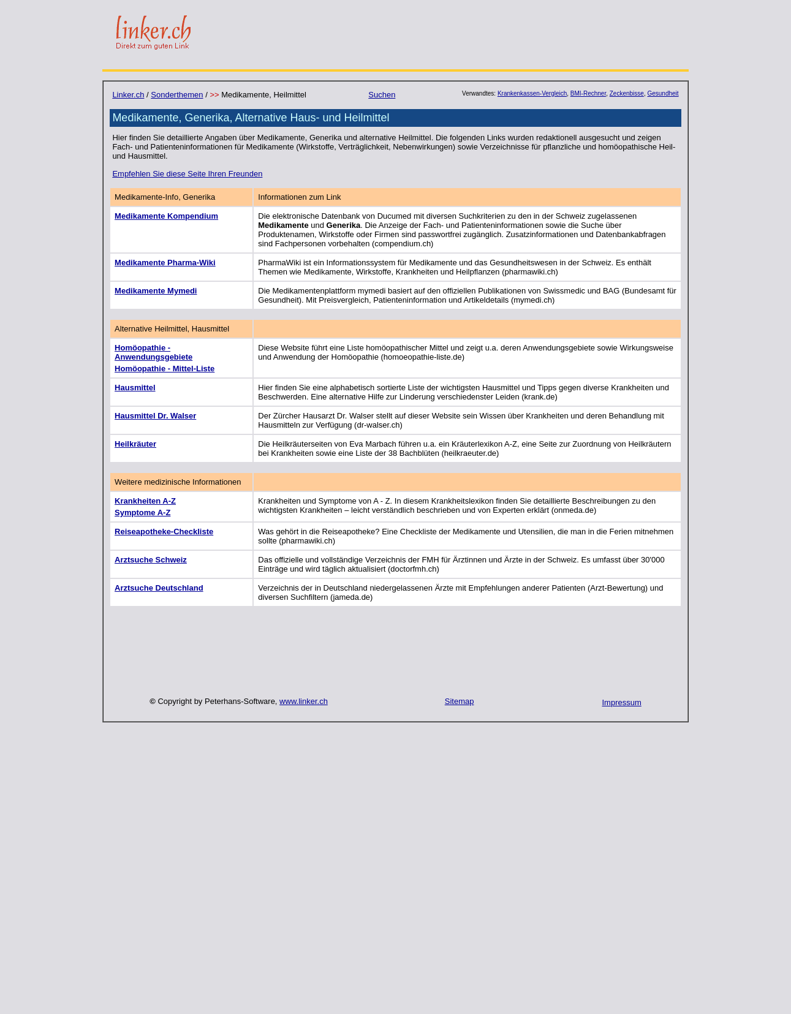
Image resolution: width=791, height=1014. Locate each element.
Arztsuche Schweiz (151, 559)
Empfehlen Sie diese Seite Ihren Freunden (187, 173)
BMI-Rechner (588, 93)
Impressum (622, 702)
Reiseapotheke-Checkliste (164, 531)
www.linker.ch (303, 701)
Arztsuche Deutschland (159, 587)
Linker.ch (128, 94)
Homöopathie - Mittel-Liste (164, 368)
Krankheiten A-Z (145, 500)
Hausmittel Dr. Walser (155, 415)
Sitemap (459, 701)
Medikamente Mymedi (156, 290)
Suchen (381, 94)
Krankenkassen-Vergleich (532, 93)
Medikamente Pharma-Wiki (165, 262)
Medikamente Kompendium (166, 216)
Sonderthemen (177, 94)
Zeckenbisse (627, 93)
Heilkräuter (135, 443)
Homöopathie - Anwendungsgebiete (153, 352)
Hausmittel (135, 387)
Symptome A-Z (142, 512)
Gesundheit (662, 93)
